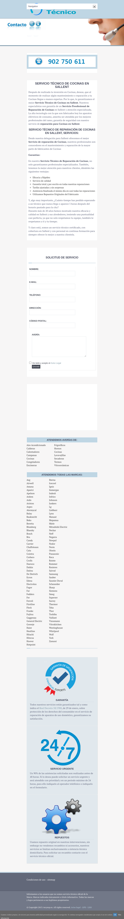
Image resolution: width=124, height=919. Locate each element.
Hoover (30, 641)
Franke (30, 610)
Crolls (29, 560)
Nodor (52, 543)
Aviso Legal (56, 363)
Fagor (29, 587)
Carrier (30, 543)
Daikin (30, 567)
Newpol (53, 540)
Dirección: (35, 308)
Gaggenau (31, 617)
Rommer (53, 563)
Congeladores (33, 461)
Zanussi (53, 641)
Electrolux (32, 584)
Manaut (53, 516)
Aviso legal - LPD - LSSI (81, 907)
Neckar (52, 530)
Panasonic (54, 553)
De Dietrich (32, 574)
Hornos (57, 448)
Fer (28, 597)
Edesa (29, 580)
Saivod (52, 570)
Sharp (52, 587)
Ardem (30, 496)
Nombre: (34, 269)
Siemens (53, 590)
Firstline (31, 604)
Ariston (30, 503)
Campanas (32, 455)
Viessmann (54, 621)
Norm (52, 547)
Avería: (36, 335)
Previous (4, 33)
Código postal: (38, 321)
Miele (51, 523)
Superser (53, 597)
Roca (51, 557)
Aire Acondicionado (36, 445)
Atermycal (32, 510)
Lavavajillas (60, 455)
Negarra (53, 537)
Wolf (51, 634)
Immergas (54, 490)
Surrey (52, 600)
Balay (29, 513)
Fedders (30, 594)
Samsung (53, 574)
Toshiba (53, 614)
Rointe (52, 560)
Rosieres (53, 567)
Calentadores (33, 451)
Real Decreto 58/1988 (50, 708)
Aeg (28, 479)
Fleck (29, 607)
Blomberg (31, 526)
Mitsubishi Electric (58, 526)
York (51, 637)
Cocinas (30, 458)
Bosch (30, 533)
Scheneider (54, 584)
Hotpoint (31, 644)
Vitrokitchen (55, 624)
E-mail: (33, 282)
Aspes (29, 506)
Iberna (52, 479)
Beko (29, 520)
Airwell (30, 483)
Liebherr (53, 510)
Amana (30, 486)
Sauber (52, 577)
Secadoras (59, 458)
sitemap (51, 879)
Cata (29, 550)
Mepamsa (53, 520)
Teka (51, 607)
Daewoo (30, 563)
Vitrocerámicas (61, 465)
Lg (50, 506)
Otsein (52, 550)
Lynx (51, 513)
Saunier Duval (56, 580)
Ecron (29, 577)
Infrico (52, 496)
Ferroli (30, 600)
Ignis (51, 486)
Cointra (30, 553)
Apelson (31, 493)
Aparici (30, 490)
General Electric (34, 621)
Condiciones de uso (36, 879)
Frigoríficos (59, 445)
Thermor (53, 604)
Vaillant (53, 617)
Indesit (52, 493)
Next (119, 33)
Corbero (30, 557)
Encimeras (32, 465)
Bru (28, 537)
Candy (30, 540)
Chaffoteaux (32, 547)
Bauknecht (32, 516)
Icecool (52, 483)
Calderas (31, 448)
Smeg (51, 594)
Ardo (29, 500)
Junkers (52, 503)
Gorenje (30, 624)
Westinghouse (56, 627)
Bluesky (30, 530)
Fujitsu (30, 614)
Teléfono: (35, 295)
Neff (51, 533)
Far (28, 590)
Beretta (30, 523)
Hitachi (30, 634)
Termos (57, 461)
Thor (51, 610)
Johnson (53, 500)
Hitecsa (30, 637)
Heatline (31, 631)
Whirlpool (54, 631)
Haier (29, 627)
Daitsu (30, 570)
